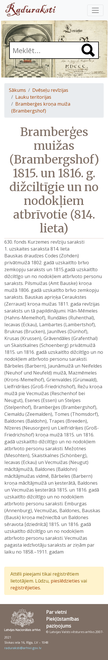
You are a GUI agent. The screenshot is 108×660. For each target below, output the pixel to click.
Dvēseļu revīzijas (50, 90)
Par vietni (56, 612)
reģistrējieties (25, 588)
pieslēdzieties (65, 581)
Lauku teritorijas (33, 97)
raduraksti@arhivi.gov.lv (22, 648)
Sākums (17, 90)
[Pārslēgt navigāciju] (95, 10)
